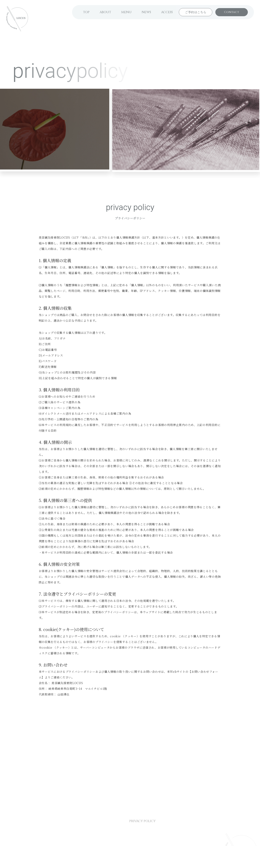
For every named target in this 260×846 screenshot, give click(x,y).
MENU (126, 12)
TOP (86, 12)
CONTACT (111, 821)
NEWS (146, 12)
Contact (231, 12)
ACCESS (167, 12)
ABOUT (105, 12)
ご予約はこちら (195, 12)
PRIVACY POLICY (142, 821)
